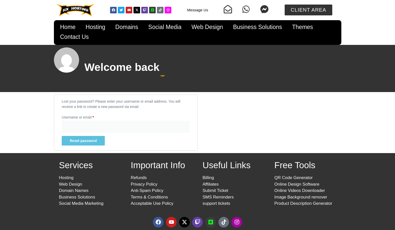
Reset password (83, 141)
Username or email (85, 116)
